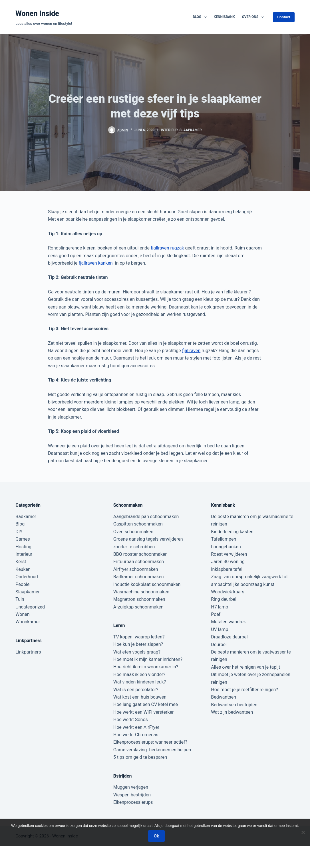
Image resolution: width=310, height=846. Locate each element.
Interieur (169, 130)
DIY (18, 531)
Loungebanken (226, 546)
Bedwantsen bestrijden (234, 704)
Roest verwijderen (229, 554)
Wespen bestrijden (132, 795)
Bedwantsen (223, 697)
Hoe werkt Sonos (130, 719)
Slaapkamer (190, 130)
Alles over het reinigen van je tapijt (245, 667)
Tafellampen (223, 539)
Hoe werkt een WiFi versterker (143, 712)
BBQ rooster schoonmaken (140, 554)
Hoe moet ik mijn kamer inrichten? (147, 659)
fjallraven (191, 350)
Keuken (22, 569)
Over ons (254, 17)
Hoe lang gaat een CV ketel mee (145, 704)
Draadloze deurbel (229, 637)
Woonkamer (27, 621)
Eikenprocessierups (133, 802)
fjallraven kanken (96, 263)
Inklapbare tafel (226, 569)
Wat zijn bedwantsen (232, 712)
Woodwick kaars (227, 592)
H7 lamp (219, 607)
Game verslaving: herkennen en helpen (152, 749)
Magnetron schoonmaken (139, 599)
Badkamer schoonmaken (138, 576)
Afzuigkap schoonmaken (138, 607)
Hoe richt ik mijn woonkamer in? (145, 667)
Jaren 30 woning (228, 561)
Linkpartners (28, 652)
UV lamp (219, 629)
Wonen (22, 614)
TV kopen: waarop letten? (139, 637)
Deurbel (219, 644)
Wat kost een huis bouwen (139, 697)
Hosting (23, 546)
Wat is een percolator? (135, 689)
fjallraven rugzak (167, 248)
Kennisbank (224, 17)
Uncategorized (30, 607)
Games (22, 539)
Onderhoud (26, 576)
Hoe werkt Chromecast (136, 734)
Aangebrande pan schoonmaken (146, 516)
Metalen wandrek (228, 621)
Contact (283, 17)
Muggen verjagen (130, 787)
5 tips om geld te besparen (140, 757)
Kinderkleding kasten (232, 531)
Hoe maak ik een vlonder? (139, 674)
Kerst (20, 561)
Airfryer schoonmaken (135, 569)
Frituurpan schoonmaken (138, 561)
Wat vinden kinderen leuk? (139, 682)
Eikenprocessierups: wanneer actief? (150, 742)
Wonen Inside (37, 13)
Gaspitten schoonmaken (138, 524)
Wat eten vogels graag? (136, 652)
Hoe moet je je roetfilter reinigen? (244, 689)
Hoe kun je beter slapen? (138, 644)
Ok (156, 836)
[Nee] (303, 832)
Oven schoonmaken (133, 531)
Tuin (19, 599)
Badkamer (25, 516)
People (22, 584)
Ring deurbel (223, 599)
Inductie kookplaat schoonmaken (146, 584)
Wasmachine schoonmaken (141, 592)
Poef (215, 614)
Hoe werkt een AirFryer (136, 727)
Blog (201, 17)
